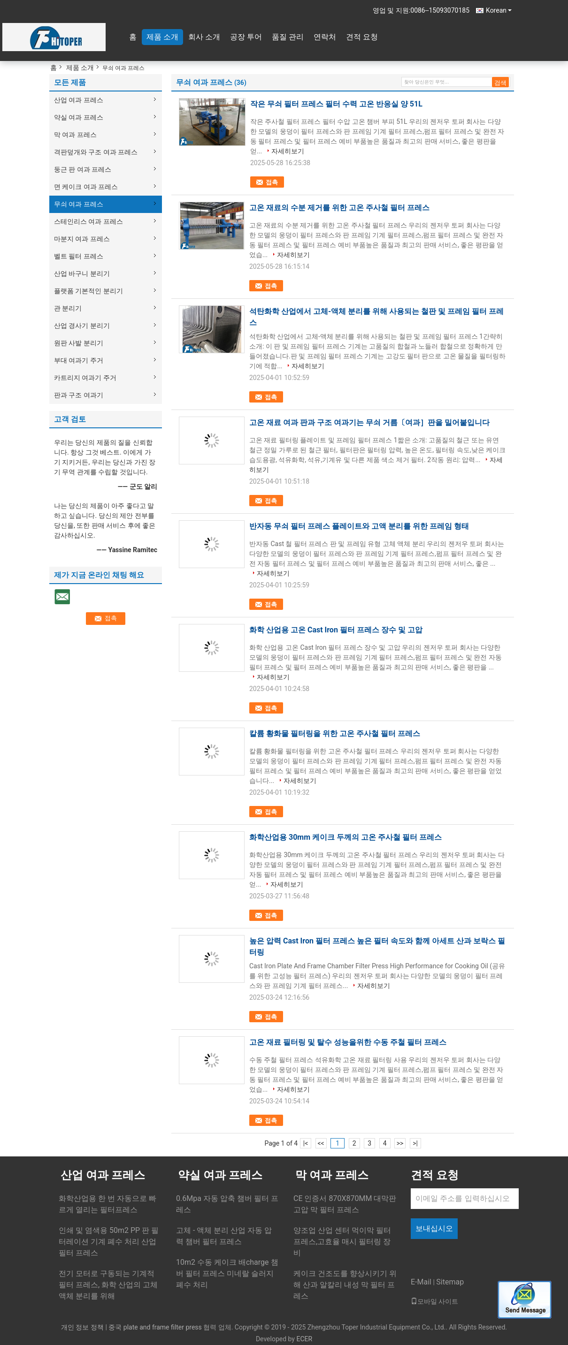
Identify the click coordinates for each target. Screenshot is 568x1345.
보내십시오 (434, 1228)
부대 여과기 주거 (78, 360)
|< (305, 1143)
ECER (304, 1339)
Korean (499, 10)
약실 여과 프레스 (78, 117)
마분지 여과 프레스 (82, 239)
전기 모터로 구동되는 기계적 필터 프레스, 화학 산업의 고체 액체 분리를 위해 (108, 1284)
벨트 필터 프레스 (78, 256)
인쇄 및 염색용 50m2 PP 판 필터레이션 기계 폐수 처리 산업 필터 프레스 (109, 1241)
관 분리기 (68, 308)
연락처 (325, 36)
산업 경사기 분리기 (82, 325)
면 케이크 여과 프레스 (86, 186)
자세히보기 (287, 151)
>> (400, 1143)
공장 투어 (246, 36)
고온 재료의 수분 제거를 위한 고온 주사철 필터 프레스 (339, 207)
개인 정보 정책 (82, 1327)
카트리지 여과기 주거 (85, 377)
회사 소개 (204, 36)
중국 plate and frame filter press (154, 1327)
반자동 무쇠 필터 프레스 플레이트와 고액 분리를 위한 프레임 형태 (359, 526)
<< (321, 1143)
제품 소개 (162, 36)
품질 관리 (288, 36)
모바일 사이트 (434, 1301)
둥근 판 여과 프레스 (82, 169)
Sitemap (450, 1281)
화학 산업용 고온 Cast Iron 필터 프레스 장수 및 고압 (335, 629)
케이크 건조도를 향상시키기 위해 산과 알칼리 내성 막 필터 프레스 (345, 1284)
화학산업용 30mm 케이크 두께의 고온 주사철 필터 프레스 (345, 837)
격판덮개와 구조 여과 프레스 (96, 152)
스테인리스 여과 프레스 (88, 221)
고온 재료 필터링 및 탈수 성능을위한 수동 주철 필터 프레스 (347, 1042)
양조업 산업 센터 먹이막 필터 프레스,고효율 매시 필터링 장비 (342, 1241)
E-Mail (421, 1281)
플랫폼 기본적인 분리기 (88, 291)
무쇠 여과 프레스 (78, 204)
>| (415, 1143)
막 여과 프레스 (75, 134)
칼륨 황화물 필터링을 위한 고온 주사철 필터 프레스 (334, 733)
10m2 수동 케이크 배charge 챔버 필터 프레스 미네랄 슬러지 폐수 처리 (227, 1273)
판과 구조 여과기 (78, 395)
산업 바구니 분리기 (82, 273)
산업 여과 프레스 (78, 100)
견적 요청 (362, 36)
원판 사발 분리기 (78, 343)
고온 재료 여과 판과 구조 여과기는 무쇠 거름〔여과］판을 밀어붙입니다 (369, 422)
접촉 (272, 182)
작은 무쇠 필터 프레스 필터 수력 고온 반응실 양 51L (336, 103)
